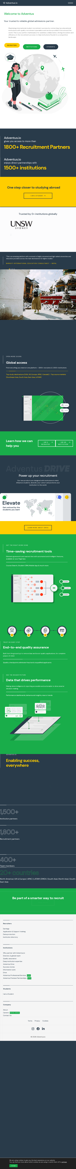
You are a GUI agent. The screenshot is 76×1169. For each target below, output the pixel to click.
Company (7, 1133)
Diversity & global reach (11, 1084)
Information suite (9, 1098)
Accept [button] (13, 1166)
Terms (30, 1149)
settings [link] (64, 1162)
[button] (12, 45)
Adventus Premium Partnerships (17, 1106)
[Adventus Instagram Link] (33, 1157)
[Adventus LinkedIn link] (43, 1157)
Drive (5, 1101)
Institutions (7, 1076)
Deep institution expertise (12, 1089)
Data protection (9, 1062)
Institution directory (10, 1065)
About (5, 1138)
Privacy (37, 1149)
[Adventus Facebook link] (38, 1157)
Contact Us (7, 1144)
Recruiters (7, 1052)
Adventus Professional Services (17, 1103)
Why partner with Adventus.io (14, 1081)
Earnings (6, 1057)
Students (7, 1117)
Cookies (45, 1149)
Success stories (9, 1095)
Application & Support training (14, 1060)
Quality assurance (9, 1087)
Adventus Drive (8, 1092)
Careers (11, 1141)
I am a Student (8, 1122)
